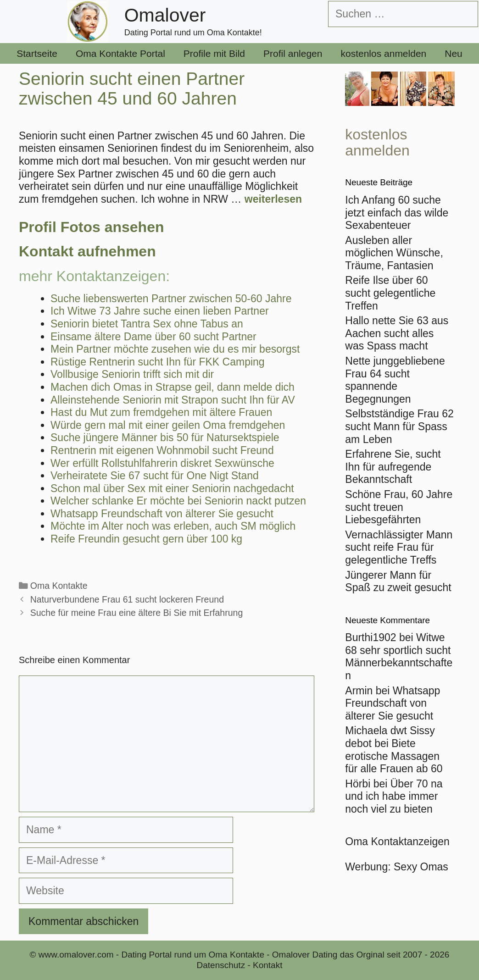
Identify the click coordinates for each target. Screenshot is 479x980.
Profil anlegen (292, 53)
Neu (453, 53)
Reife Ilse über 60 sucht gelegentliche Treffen (390, 292)
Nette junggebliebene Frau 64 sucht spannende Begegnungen (395, 380)
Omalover (165, 15)
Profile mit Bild (214, 53)
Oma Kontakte (59, 586)
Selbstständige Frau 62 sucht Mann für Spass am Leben (399, 426)
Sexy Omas (421, 867)
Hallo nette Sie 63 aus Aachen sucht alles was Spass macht (396, 333)
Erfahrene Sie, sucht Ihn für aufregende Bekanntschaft (392, 466)
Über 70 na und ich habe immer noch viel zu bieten (393, 796)
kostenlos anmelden (383, 53)
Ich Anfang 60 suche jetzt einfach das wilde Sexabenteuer (396, 212)
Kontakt (267, 965)
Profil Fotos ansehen (91, 227)
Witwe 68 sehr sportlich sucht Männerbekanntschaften (398, 656)
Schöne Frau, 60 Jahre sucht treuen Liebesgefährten (398, 507)
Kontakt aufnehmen (87, 251)
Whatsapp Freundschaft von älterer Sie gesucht (392, 703)
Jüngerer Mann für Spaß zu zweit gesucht (398, 581)
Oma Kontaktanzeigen (397, 841)
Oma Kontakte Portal (120, 53)
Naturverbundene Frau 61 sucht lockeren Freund (127, 599)
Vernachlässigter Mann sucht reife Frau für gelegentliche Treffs (398, 547)
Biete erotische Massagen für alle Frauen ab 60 (393, 756)
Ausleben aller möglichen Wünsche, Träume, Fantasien (394, 252)
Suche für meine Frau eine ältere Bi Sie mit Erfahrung (136, 613)
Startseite (37, 53)
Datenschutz (221, 965)
